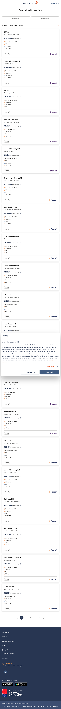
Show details (51, 366)
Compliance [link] (44, 706)
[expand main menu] (4, 3)
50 (39, 618)
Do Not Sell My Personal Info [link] (30, 706)
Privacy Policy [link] (16, 706)
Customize (30, 372)
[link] (30, 3)
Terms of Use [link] (6, 706)
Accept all (49, 372)
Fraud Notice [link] (54, 706)
